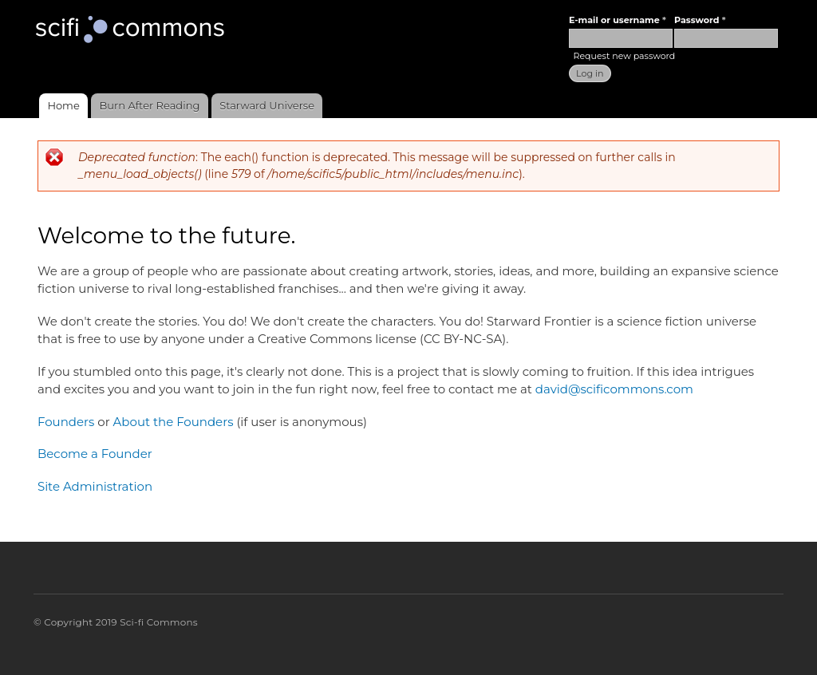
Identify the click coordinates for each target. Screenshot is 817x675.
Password (699, 20)
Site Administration (94, 486)
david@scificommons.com (614, 389)
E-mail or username (617, 20)
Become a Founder (94, 453)
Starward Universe (266, 105)
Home (63, 105)
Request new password (624, 55)
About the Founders (173, 421)
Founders (65, 421)
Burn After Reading (150, 105)
